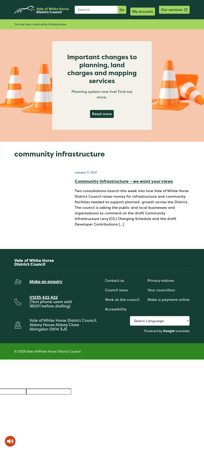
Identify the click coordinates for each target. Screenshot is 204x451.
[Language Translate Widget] (160, 321)
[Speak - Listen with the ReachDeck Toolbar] (10, 441)
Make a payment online (168, 299)
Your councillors (161, 290)
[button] (174, 10)
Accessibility (116, 309)
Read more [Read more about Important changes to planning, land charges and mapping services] (103, 113)
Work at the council (122, 299)
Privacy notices (160, 280)
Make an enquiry (45, 281)
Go (122, 9)
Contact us (114, 280)
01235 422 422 (43, 297)
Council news (116, 290)
